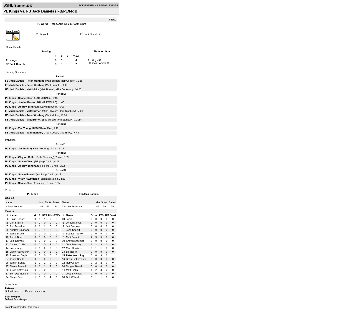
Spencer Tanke (74, 233)
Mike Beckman (64, 89)
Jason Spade (17, 259)
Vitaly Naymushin (28, 178)
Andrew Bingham (28, 106)
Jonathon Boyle (18, 255)
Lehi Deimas (17, 240)
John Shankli (73, 230)
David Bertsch (48, 106)
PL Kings (41, 34)
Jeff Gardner (73, 226)
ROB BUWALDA (41, 128)
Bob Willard (49, 119)
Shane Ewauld (26, 174)
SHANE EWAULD (46, 102)
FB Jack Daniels (89, 34)
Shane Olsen (25, 98)
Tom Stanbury (67, 111)
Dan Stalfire (16, 222)
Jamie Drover (17, 233)
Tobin (69, 219)
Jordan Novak (73, 222)
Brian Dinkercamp (76, 259)
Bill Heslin (71, 251)
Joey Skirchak (73, 273)
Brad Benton (15, 206)
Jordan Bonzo (26, 102)
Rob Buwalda (17, 226)
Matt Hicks (33, 89)
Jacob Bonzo (17, 237)
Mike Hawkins (50, 111)
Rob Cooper (67, 80)
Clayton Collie (26, 157)
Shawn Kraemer (75, 240)
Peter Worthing (36, 80)
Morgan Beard (74, 266)
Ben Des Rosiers (19, 273)
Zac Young (24, 128)
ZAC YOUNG (42, 98)
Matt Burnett (53, 80)
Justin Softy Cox (28, 148)
